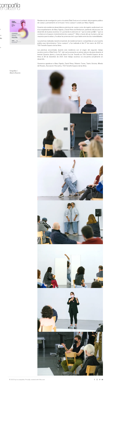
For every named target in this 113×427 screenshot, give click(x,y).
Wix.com (42, 379)
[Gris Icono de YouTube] (102, 379)
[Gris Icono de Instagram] (97, 379)
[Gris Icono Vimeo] (100, 379)
